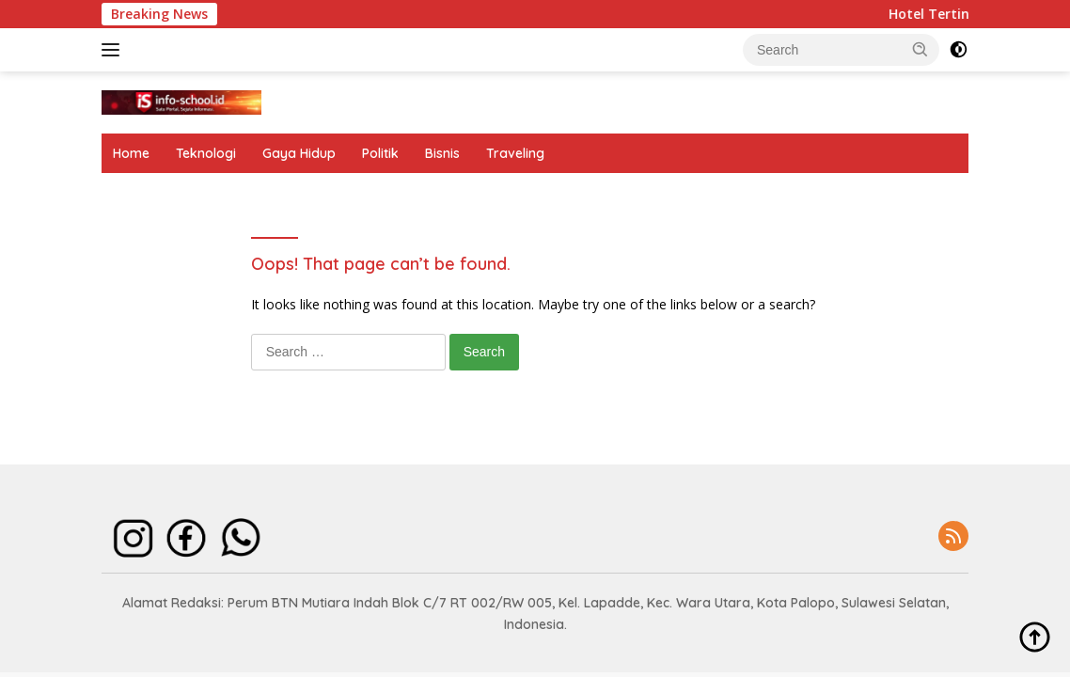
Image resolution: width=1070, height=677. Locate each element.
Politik (380, 153)
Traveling (515, 153)
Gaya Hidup (299, 153)
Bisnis (442, 153)
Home (131, 153)
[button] (920, 49)
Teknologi (206, 153)
